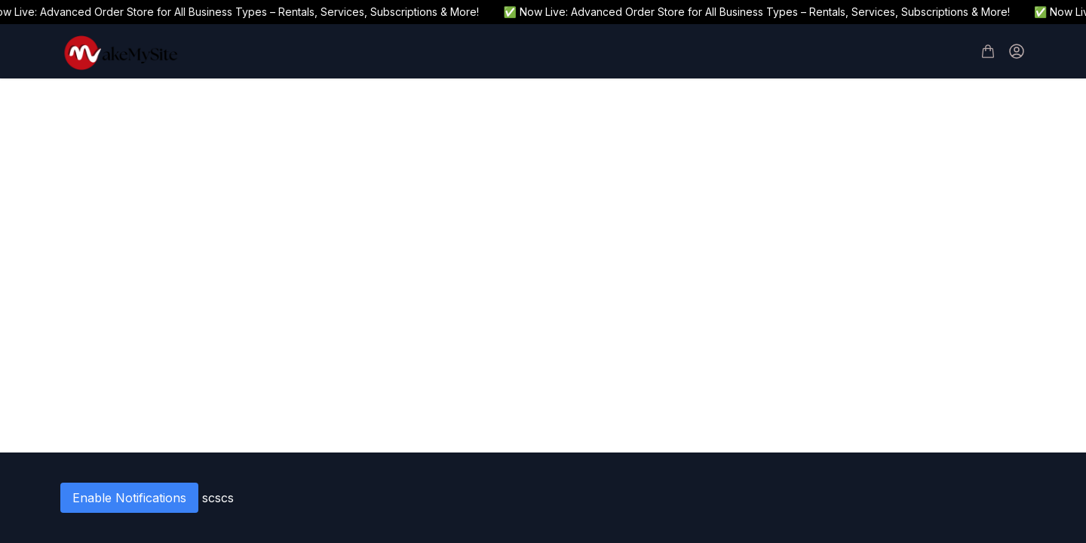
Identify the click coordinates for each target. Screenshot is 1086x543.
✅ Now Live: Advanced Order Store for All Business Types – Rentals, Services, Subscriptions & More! (761, 11)
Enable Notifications (129, 497)
